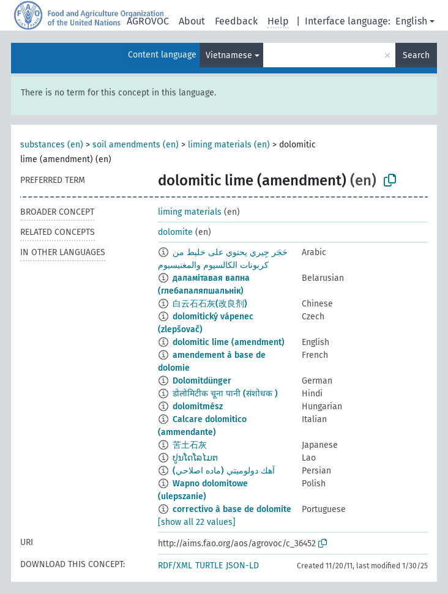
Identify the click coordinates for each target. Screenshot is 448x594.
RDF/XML (175, 565)
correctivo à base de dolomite (232, 509)
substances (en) (51, 144)
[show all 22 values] (197, 522)
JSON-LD (242, 565)
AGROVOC (148, 21)
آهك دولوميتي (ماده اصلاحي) (224, 471)
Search (416, 55)
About (192, 21)
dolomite (175, 232)
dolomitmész (198, 406)
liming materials (190, 212)
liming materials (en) (229, 144)
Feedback (236, 21)
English (411, 21)
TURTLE (209, 565)
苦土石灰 (190, 445)
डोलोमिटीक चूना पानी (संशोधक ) (225, 393)
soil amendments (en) (135, 144)
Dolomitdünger (202, 381)
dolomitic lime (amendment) (229, 342)
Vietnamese (229, 55)
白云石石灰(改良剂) (210, 304)
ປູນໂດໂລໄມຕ (195, 458)
